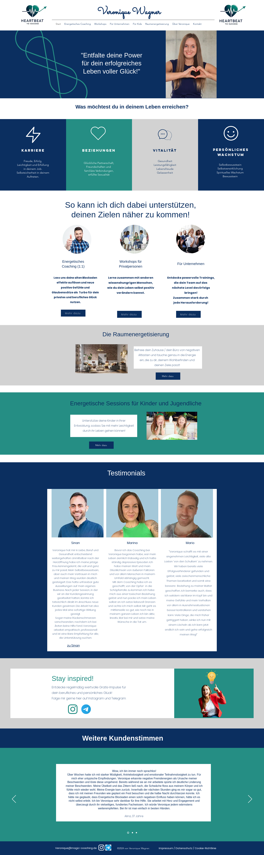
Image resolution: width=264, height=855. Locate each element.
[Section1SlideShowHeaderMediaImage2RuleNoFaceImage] (132, 832)
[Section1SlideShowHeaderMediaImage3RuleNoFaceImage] (136, 832)
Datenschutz (184, 848)
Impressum (166, 848)
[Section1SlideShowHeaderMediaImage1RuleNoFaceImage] (128, 833)
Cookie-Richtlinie (205, 848)
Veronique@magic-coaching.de (76, 848)
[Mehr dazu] (73, 313)
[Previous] (14, 799)
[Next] (250, 799)
